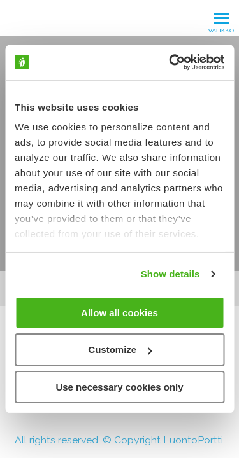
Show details (170, 273)
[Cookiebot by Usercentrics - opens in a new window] (170, 62)
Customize (120, 349)
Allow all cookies (119, 312)
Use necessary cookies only (119, 387)
